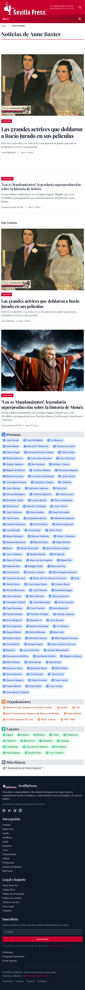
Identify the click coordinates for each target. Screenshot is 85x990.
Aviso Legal (8, 906)
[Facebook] (3, 810)
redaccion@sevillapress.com (35, 976)
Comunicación (9, 854)
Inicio (3, 25)
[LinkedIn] (20, 810)
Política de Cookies (12, 898)
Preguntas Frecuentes (13, 956)
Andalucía (7, 837)
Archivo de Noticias (12, 867)
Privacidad (7, 981)
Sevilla (5, 833)
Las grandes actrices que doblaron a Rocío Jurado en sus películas (40, 303)
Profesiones (8, 862)
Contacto (6, 910)
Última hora (7, 829)
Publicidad (7, 952)
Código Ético (8, 889)
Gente (5, 841)
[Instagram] (14, 810)
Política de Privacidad (13, 894)
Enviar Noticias (9, 960)
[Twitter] (9, 810)
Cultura (5, 858)
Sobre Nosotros (10, 885)
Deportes (7, 846)
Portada (6, 825)
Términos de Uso (10, 902)
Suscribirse (42, 939)
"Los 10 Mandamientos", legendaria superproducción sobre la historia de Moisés (41, 186)
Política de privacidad (59, 946)
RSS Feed (7, 871)
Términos (30, 981)
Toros (5, 850)
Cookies (19, 981)
